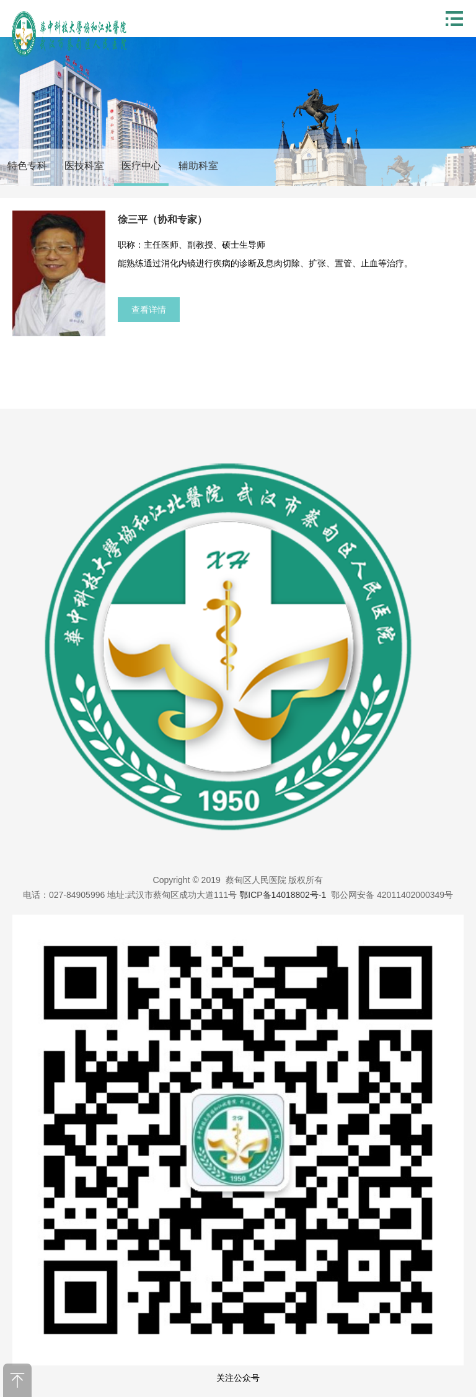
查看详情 (148, 310)
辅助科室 (198, 165)
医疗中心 (141, 165)
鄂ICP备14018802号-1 (282, 895)
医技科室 (84, 165)
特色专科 (27, 165)
